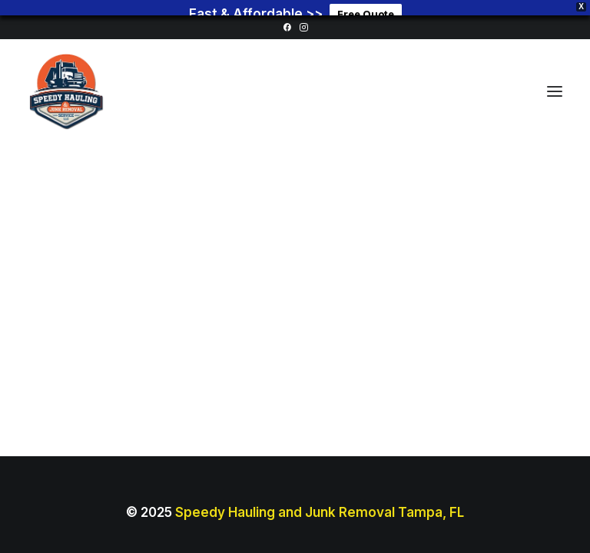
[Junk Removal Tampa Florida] (66, 80)
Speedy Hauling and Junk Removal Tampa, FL (319, 501)
